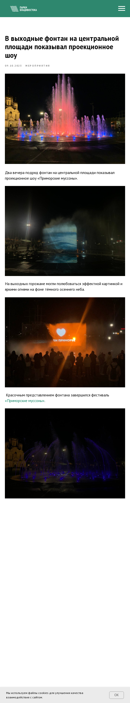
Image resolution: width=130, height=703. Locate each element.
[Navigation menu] (121, 8)
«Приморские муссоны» (25, 400)
